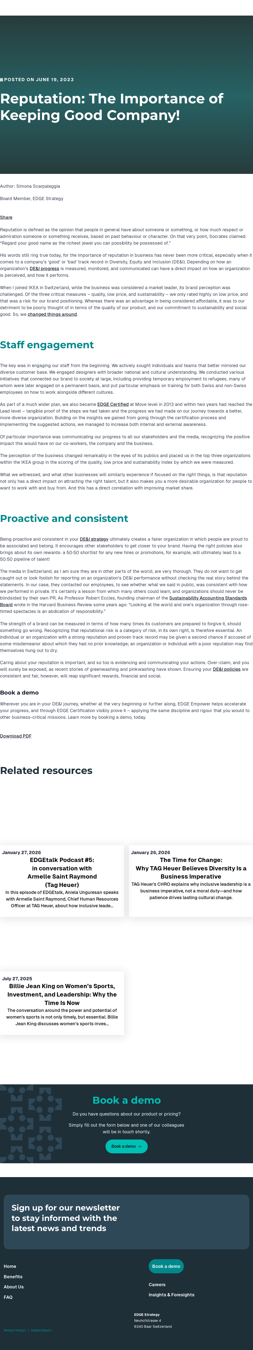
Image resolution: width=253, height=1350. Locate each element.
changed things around (52, 314)
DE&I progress (44, 268)
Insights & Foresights (171, 1294)
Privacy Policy (15, 1330)
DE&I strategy (94, 539)
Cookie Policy (41, 1330)
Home (10, 1266)
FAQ (8, 1297)
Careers (157, 1284)
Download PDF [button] (16, 736)
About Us (14, 1286)
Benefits (13, 1276)
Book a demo (123, 1146)
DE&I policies (227, 669)
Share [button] (6, 217)
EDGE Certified (113, 404)
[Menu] (245, 7)
